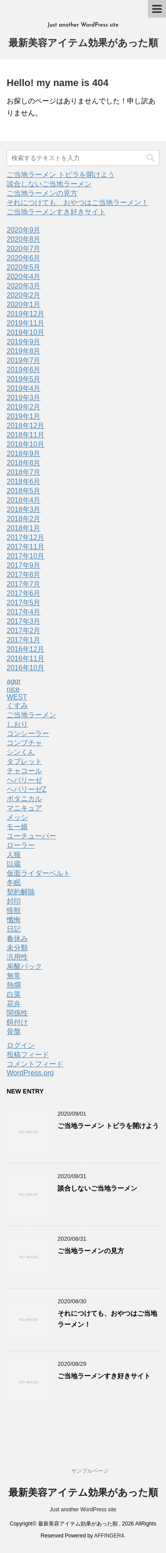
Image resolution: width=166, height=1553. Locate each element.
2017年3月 (24, 621)
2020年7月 (24, 248)
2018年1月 (24, 528)
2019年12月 (25, 314)
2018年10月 (25, 444)
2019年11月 (25, 323)
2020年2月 (24, 295)
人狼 (14, 854)
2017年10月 (25, 556)
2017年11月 (25, 546)
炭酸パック (24, 966)
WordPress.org (30, 1073)
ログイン (21, 1045)
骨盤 (14, 1031)
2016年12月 (25, 649)
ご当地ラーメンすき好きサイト (56, 212)
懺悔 (14, 920)
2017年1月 (24, 640)
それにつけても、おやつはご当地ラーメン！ (77, 202)
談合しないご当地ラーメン (49, 184)
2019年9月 (24, 342)
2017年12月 (25, 537)
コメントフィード (35, 1064)
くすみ (17, 705)
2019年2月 (24, 407)
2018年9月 (24, 453)
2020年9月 (24, 230)
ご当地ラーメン (31, 715)
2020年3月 (24, 286)
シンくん (21, 752)
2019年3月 (24, 397)
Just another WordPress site (83, 1509)
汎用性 (17, 957)
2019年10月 (25, 332)
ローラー (21, 845)
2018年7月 (24, 472)
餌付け (17, 1022)
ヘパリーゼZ (26, 789)
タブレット (24, 761)
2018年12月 (25, 425)
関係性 (17, 1013)
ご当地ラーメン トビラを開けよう (61, 174)
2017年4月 (24, 612)
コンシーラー (28, 733)
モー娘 (17, 826)
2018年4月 (24, 500)
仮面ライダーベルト (38, 873)
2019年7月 (24, 360)
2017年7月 (24, 584)
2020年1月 (24, 304)
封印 (14, 901)
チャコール (24, 771)
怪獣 (14, 910)
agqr (14, 681)
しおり (17, 724)
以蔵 (14, 864)
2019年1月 (24, 416)
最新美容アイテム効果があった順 (83, 44)
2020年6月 (24, 258)
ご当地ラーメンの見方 (42, 193)
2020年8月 (24, 239)
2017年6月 (24, 593)
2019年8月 (24, 351)
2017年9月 (24, 565)
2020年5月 (24, 267)
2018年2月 (24, 519)
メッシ (17, 817)
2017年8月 (24, 574)
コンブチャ (24, 743)
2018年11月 (25, 435)
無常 (14, 975)
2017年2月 (24, 630)
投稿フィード (28, 1054)
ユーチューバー (31, 836)
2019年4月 (24, 388)
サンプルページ (89, 1471)
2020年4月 (24, 276)
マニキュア (24, 808)
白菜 (14, 994)
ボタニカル (24, 798)
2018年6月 (24, 481)
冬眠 (14, 882)
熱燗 (14, 985)
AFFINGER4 (109, 1536)
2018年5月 (24, 491)
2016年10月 (25, 668)
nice (13, 689)
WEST (17, 697)
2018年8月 (24, 463)
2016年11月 (25, 658)
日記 (14, 929)
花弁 (14, 1003)
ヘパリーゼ (24, 780)
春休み (17, 938)
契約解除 (21, 892)
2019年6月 (24, 370)
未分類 (17, 947)
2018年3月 (24, 509)
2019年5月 (24, 379)
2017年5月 (24, 602)
